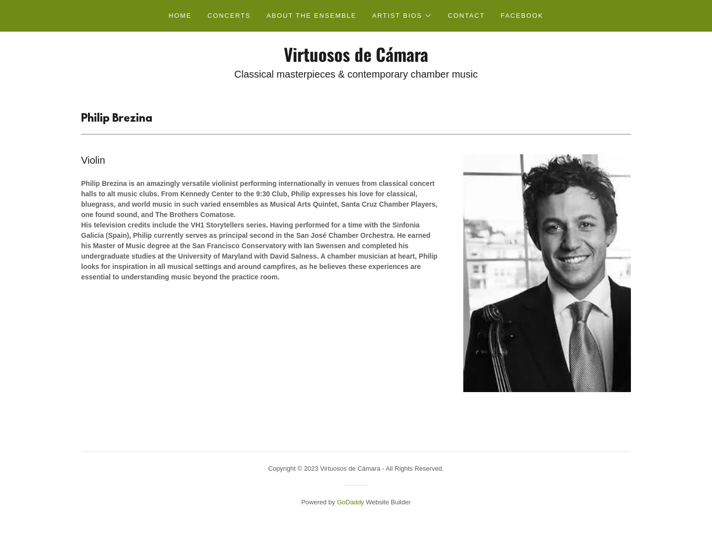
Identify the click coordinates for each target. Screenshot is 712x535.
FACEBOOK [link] (522, 15)
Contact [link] (466, 15)
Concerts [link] (229, 15)
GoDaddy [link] (350, 502)
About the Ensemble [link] (311, 15)
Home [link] (180, 15)
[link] (356, 59)
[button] (402, 16)
